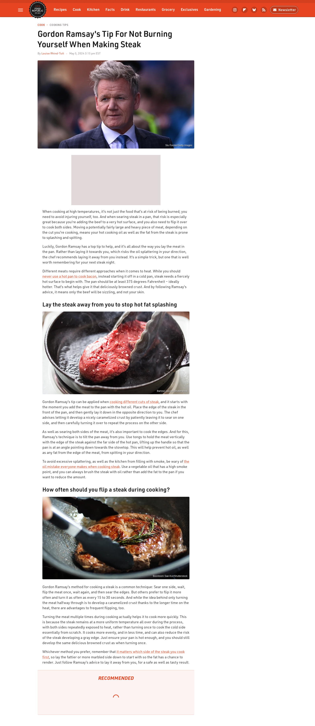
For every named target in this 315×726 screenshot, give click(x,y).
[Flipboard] (244, 10)
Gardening (212, 9)
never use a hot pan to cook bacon (69, 276)
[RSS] (264, 10)
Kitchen (93, 9)
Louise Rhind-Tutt (52, 53)
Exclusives (189, 9)
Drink (125, 9)
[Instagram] (235, 10)
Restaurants (146, 9)
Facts (110, 9)
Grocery (168, 9)
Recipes (60, 9)
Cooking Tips (59, 25)
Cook (77, 9)
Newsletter (284, 10)
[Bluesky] (254, 10)
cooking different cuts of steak (134, 401)
